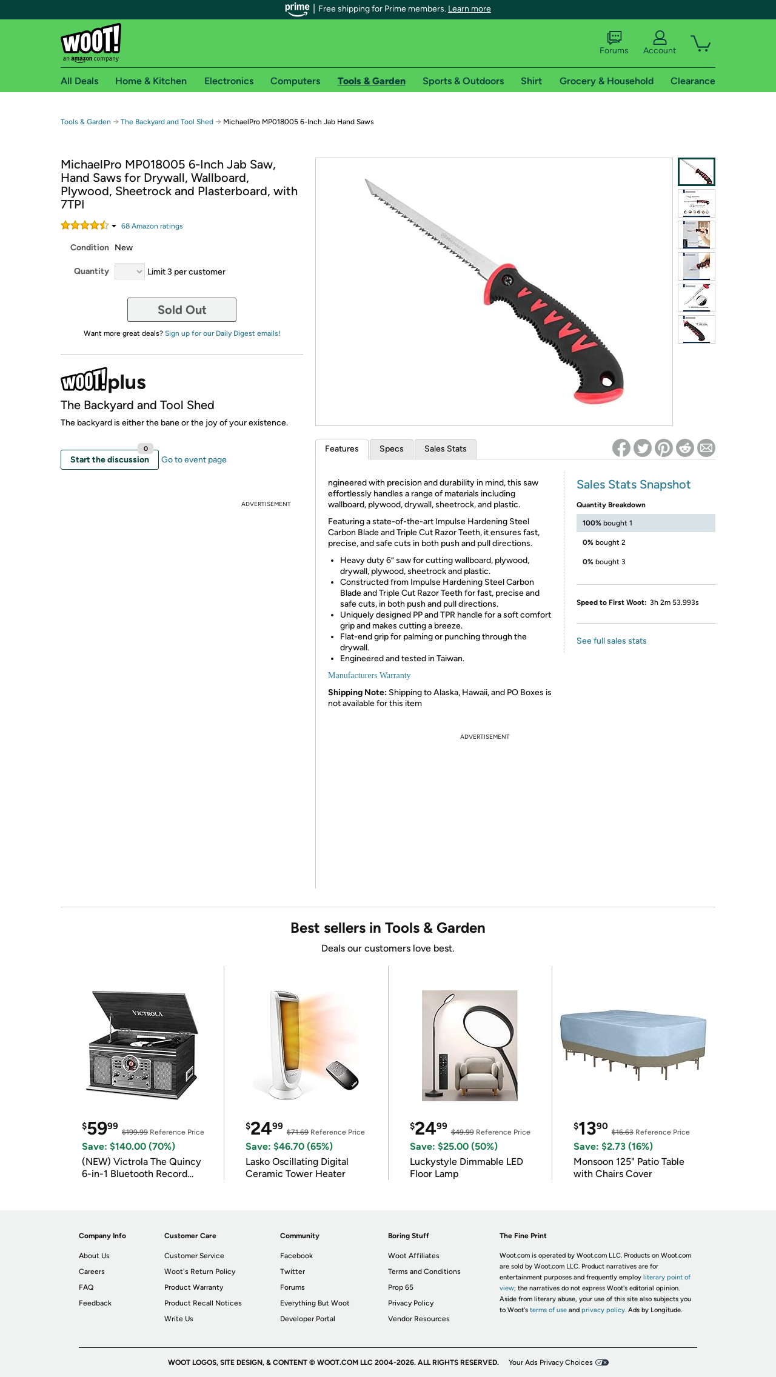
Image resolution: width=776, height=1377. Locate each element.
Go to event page (194, 460)
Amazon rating (152, 226)
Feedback (95, 1303)
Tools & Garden (86, 122)
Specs (392, 449)
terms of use (548, 1310)
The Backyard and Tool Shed (167, 122)
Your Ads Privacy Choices (551, 1362)
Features (342, 449)
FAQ (86, 1287)
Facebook (296, 1256)
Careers (92, 1271)
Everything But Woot (315, 1303)
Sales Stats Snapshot (634, 484)
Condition (89, 247)
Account (659, 43)
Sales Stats (445, 449)
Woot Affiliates (414, 1256)
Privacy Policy (410, 1303)
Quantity (91, 271)
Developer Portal (307, 1319)
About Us (94, 1256)
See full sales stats (612, 641)
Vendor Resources (419, 1319)
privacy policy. (603, 1310)
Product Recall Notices (203, 1303)
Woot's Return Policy (199, 1271)
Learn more (469, 9)
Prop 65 (400, 1287)
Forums (614, 43)
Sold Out (182, 309)
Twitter (292, 1271)
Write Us (178, 1319)
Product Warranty (193, 1287)
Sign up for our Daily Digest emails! (223, 333)
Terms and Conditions (424, 1271)
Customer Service (194, 1256)
